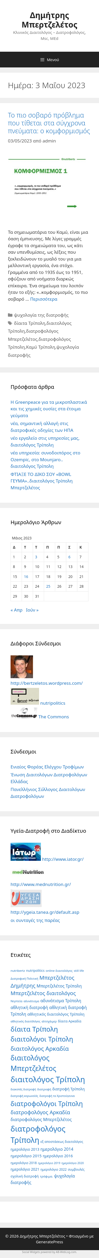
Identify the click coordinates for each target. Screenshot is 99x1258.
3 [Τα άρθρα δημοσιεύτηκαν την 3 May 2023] (36, 556)
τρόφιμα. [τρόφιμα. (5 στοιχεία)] (46, 1176)
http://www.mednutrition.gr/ (41, 881)
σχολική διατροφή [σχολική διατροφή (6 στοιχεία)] (25, 1176)
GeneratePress (49, 1241)
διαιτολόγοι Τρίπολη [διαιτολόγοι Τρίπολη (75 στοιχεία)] (42, 1038)
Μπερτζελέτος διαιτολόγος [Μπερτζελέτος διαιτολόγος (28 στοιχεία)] (43, 993)
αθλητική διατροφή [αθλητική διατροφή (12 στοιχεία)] (29, 1007)
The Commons (40, 717)
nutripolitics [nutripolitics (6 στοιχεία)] (35, 970)
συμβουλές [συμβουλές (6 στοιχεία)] (76, 1169)
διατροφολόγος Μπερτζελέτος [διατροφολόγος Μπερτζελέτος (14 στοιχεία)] (41, 1119)
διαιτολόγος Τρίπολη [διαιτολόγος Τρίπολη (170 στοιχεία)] (48, 1079)
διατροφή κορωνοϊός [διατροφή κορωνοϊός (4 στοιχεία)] (24, 1096)
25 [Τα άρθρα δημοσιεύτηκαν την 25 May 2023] (48, 586)
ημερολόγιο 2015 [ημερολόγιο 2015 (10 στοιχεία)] (26, 1155)
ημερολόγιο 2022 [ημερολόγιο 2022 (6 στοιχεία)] (53, 1169)
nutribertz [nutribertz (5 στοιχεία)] (18, 971)
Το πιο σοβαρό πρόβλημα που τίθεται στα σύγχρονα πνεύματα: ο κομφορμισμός (49, 122)
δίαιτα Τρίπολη (29, 323)
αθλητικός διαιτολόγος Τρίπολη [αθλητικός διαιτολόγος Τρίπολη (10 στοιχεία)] (56, 1014)
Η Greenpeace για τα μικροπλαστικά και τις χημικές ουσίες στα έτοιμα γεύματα (49, 408)
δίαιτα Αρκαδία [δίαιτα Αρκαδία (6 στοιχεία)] (69, 1021)
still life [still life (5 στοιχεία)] (79, 971)
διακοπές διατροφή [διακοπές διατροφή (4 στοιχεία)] (23, 1089)
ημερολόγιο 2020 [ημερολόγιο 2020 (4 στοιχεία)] (73, 1163)
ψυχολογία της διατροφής (41, 315)
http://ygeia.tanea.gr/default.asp (45, 909)
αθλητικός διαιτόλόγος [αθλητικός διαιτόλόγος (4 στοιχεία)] (25, 1021)
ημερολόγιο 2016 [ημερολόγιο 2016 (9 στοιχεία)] (58, 1155)
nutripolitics (38, 703)
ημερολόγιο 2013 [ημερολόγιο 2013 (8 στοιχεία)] (25, 1149)
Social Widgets (31, 1252)
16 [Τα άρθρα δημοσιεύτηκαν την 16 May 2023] (26, 576)
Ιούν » (32, 610)
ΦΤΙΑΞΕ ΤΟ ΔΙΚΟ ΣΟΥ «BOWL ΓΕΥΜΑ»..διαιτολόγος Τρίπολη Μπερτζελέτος (42, 481)
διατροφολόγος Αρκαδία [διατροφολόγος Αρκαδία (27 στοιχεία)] (40, 1112)
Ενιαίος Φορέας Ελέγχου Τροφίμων (47, 767)
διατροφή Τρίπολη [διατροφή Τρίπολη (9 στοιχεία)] (68, 1088)
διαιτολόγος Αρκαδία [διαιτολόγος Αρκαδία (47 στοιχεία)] (40, 1048)
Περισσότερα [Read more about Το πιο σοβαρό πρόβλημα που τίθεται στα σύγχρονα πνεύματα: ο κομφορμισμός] (43, 299)
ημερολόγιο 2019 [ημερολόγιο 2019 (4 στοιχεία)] (49, 1163)
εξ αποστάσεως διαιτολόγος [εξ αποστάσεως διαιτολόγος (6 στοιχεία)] (61, 1141)
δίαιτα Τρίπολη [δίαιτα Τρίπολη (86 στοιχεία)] (34, 1029)
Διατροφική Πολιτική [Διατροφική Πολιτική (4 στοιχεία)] (24, 978)
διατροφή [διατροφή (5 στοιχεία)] (44, 1089)
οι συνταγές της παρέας (35, 920)
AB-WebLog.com (66, 1252)
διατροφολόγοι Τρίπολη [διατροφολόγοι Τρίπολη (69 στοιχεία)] (47, 1103)
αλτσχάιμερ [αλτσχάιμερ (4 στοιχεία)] (49, 1021)
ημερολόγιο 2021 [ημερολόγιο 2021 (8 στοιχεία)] (25, 1169)
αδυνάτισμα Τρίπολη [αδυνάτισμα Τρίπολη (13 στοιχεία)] (60, 1001)
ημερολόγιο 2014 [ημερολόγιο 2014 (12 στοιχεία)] (56, 1149)
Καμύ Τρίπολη (40, 347)
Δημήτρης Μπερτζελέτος (49, 20)
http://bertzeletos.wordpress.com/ (47, 679)
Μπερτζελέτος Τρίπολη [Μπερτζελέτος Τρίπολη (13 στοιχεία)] (59, 986)
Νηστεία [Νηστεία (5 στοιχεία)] (16, 1001)
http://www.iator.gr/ (47, 859)
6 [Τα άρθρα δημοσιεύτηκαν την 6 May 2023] (69, 556)
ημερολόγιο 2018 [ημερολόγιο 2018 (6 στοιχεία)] (24, 1163)
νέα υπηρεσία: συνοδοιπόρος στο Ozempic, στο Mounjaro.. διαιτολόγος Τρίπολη (45, 459)
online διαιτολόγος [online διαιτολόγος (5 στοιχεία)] (59, 971)
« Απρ (16, 610)
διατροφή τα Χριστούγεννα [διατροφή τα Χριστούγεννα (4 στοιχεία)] (57, 1096)
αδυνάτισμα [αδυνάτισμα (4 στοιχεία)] (31, 1001)
